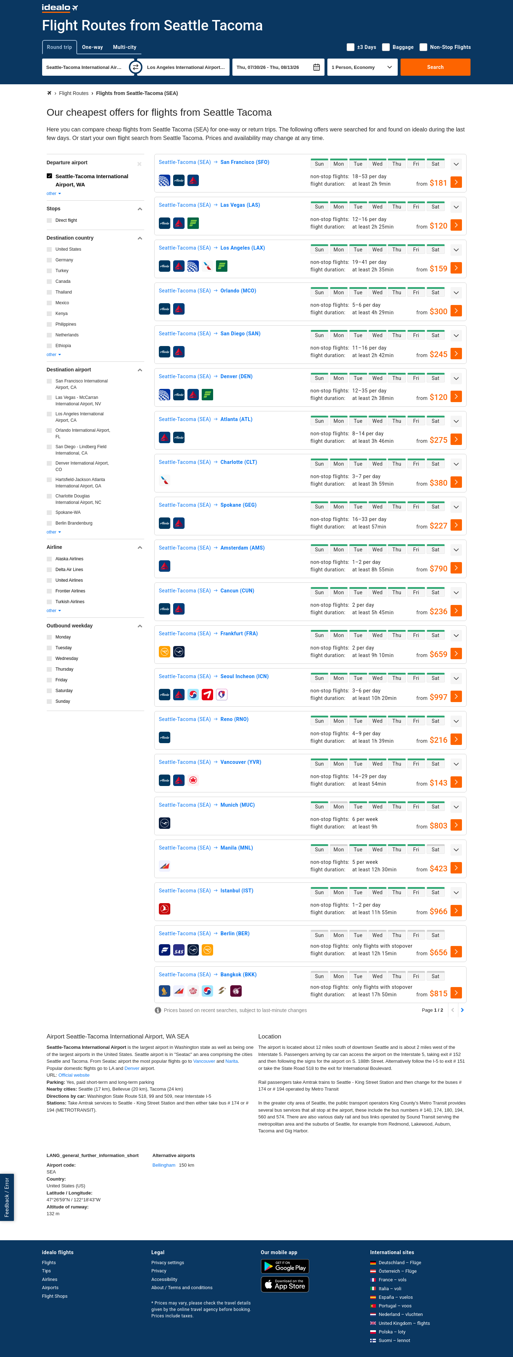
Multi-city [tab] (125, 47)
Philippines (66, 324)
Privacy (158, 1270)
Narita (232, 1061)
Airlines (49, 1279)
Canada (63, 281)
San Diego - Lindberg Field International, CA (81, 450)
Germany (64, 259)
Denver (132, 1068)
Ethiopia (63, 345)
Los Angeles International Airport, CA (80, 417)
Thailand (64, 292)
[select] (456, 182)
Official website (74, 1075)
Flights (49, 1262)
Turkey (62, 270)
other (54, 193)
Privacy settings (167, 1262)
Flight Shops (55, 1296)
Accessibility (164, 1279)
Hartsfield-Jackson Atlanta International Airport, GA (80, 483)
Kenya (62, 313)
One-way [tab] (92, 47)
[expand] (456, 164)
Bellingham (163, 1165)
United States (68, 249)
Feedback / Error (7, 1197)
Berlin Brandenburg (74, 523)
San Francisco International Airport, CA (82, 384)
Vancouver (204, 1061)
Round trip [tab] (59, 47)
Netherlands (67, 334)
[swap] (135, 67)
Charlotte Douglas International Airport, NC (78, 499)
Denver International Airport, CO (82, 466)
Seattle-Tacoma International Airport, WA (92, 180)
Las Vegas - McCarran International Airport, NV (78, 400)
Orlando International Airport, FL (83, 433)
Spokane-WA (68, 512)
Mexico (62, 302)
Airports (50, 1287)
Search (435, 67)
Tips (46, 1270)
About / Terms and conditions (181, 1287)
